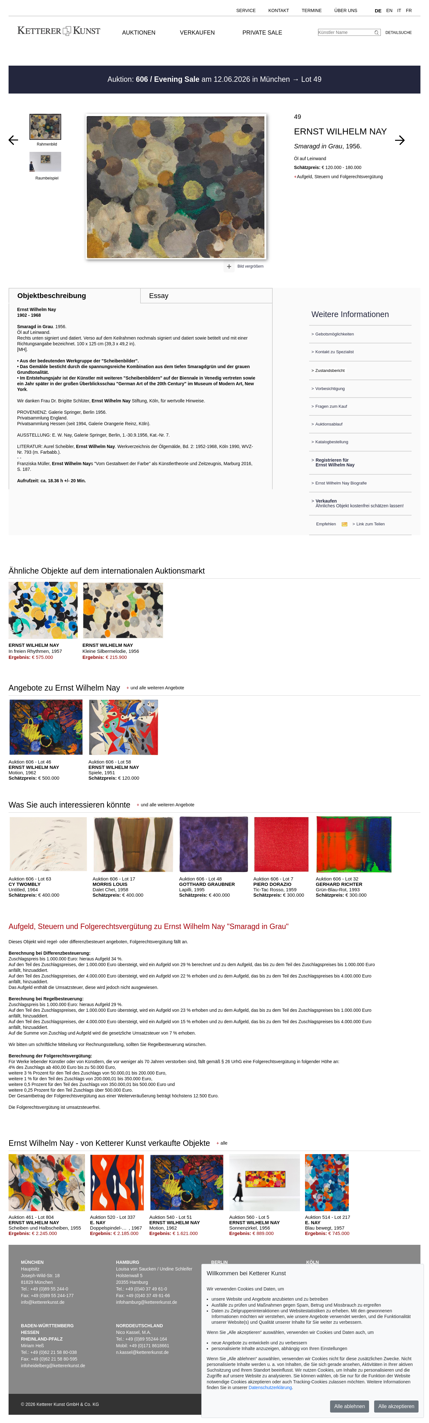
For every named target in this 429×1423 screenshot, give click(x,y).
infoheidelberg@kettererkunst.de (53, 1365)
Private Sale (262, 32)
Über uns (346, 10)
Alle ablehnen (349, 1406)
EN (389, 10)
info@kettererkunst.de (42, 1302)
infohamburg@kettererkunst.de (146, 1302)
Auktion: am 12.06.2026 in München (199, 79)
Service (246, 10)
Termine (312, 10)
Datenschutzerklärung (270, 1387)
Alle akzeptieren (396, 1406)
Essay (158, 296)
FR (409, 10)
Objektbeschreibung (51, 296)
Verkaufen (197, 32)
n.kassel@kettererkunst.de (142, 1352)
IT (399, 10)
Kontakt (278, 10)
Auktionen (138, 32)
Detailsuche (399, 32)
